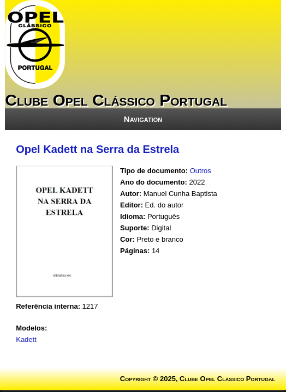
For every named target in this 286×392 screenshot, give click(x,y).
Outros (200, 171)
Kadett (26, 339)
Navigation (143, 119)
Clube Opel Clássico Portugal (116, 100)
